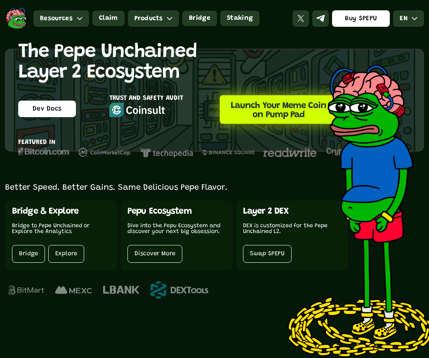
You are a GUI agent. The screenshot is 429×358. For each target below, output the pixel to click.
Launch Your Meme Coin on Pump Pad (279, 110)
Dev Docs (47, 109)
